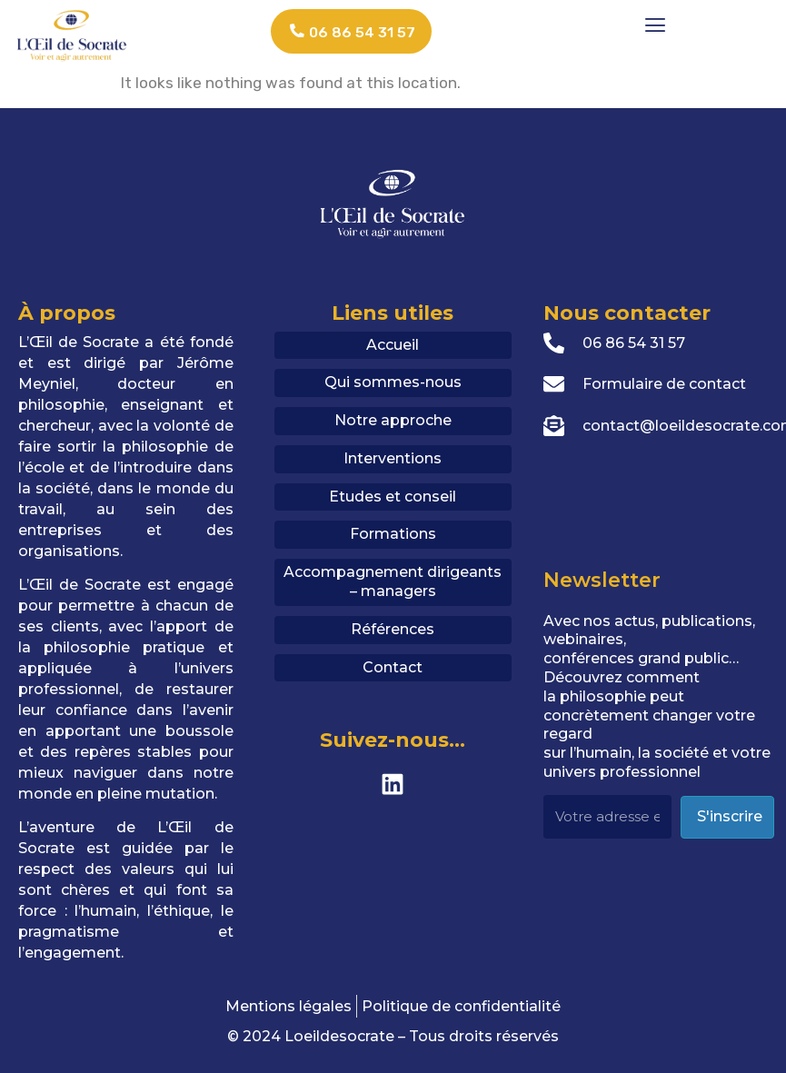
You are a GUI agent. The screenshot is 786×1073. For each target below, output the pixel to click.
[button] (655, 24)
